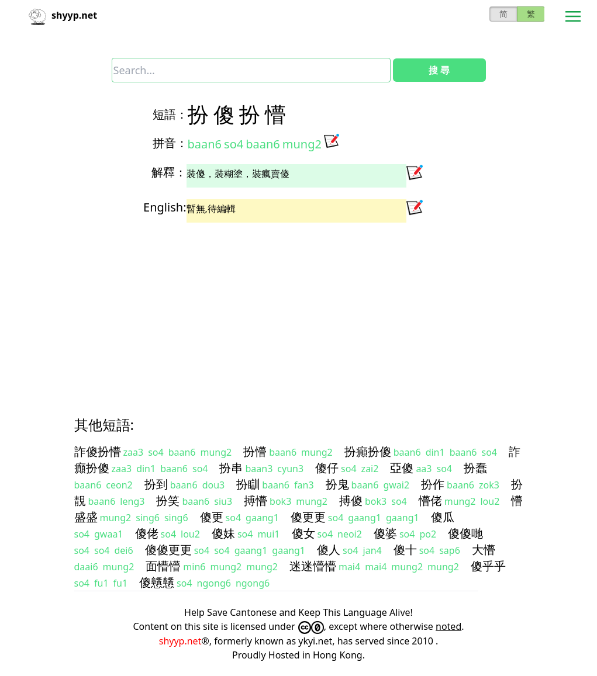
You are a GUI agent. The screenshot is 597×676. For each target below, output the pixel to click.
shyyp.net (180, 641)
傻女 (303, 533)
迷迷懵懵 (312, 566)
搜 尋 (439, 70)
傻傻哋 (465, 533)
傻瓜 (442, 517)
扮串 (231, 468)
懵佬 (430, 500)
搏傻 (351, 500)
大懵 (483, 549)
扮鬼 (337, 484)
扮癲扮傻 (367, 451)
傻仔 (327, 468)
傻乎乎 (488, 566)
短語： (170, 114)
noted (448, 626)
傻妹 (223, 533)
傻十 (405, 549)
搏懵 (255, 500)
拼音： (170, 143)
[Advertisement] (299, 309)
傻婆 (385, 533)
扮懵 (255, 451)
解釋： (169, 172)
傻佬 (146, 533)
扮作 (432, 484)
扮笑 (168, 500)
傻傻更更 (168, 549)
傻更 (211, 517)
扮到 (156, 484)
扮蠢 (475, 468)
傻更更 (308, 517)
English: (164, 207)
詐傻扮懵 (97, 451)
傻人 (328, 549)
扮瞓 (248, 484)
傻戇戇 (156, 582)
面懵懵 (163, 566)
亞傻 (401, 468)
